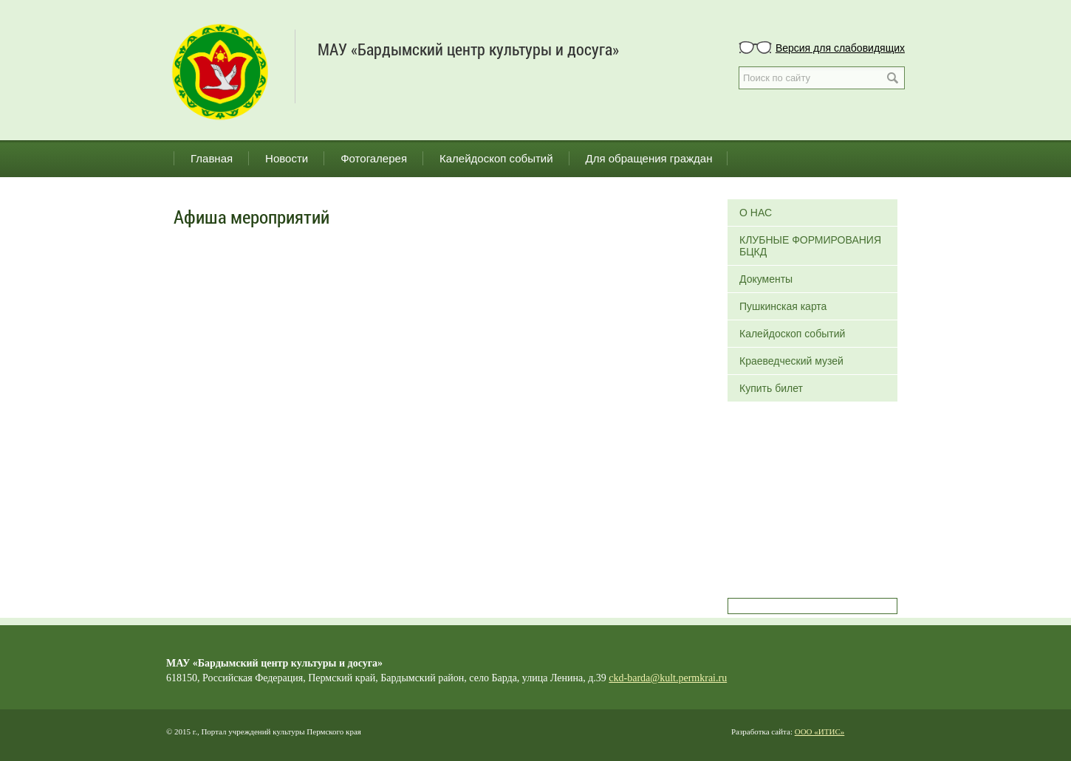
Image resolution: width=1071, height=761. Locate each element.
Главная (212, 158)
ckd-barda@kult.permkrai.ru (668, 677)
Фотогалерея (374, 158)
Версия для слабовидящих (840, 48)
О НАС (755, 212)
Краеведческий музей (791, 361)
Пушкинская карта (783, 306)
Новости (286, 158)
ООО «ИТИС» (820, 731)
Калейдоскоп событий (496, 158)
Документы (766, 279)
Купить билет (771, 388)
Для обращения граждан (649, 158)
